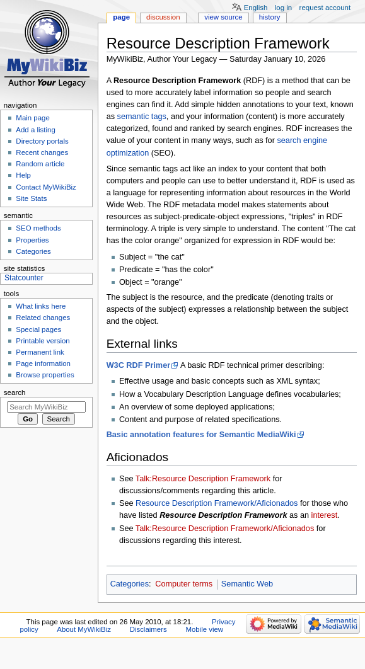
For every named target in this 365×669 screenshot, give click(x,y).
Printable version (42, 341)
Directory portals (42, 141)
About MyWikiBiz (84, 629)
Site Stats (31, 198)
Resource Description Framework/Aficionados (217, 503)
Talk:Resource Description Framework (203, 478)
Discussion (163, 17)
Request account (325, 7)
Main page (33, 118)
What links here (41, 306)
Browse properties (45, 375)
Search (15, 392)
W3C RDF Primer (139, 365)
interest (324, 515)
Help (23, 175)
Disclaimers (148, 629)
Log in (283, 7)
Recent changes (42, 152)
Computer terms (183, 584)
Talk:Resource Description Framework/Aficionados (225, 528)
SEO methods (38, 228)
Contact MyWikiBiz (46, 187)
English (256, 7)
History (270, 17)
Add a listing (35, 130)
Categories (129, 584)
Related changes (43, 317)
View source (223, 17)
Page (121, 17)
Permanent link (40, 352)
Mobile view (204, 629)
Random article (40, 164)
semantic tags (141, 116)
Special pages (38, 329)
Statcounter (23, 277)
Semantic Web (247, 584)
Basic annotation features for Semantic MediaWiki (201, 434)
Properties (32, 240)
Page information (43, 363)
